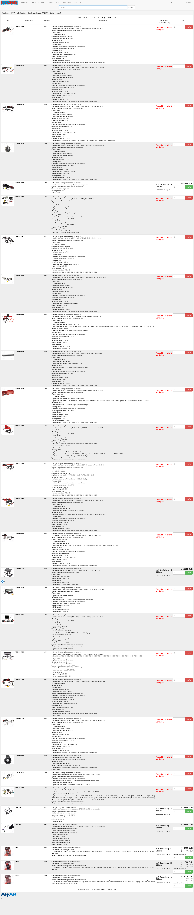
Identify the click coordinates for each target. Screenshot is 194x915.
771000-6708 (19, 679)
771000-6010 (19, 183)
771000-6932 (19, 755)
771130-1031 (19, 773)
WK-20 (17, 875)
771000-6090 (19, 533)
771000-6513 (19, 652)
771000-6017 (19, 236)
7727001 (18, 807)
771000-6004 (19, 26)
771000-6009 (19, 143)
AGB (57, 2)
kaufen (189, 27)
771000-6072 (19, 498)
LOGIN (188, 2)
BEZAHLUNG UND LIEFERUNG (42, 2)
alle (164, 23)
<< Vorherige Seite (97, 18)
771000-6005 (19, 65)
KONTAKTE (77, 2)
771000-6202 (19, 568)
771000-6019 (19, 275)
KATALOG (25, 2)
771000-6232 (19, 588)
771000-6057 (19, 389)
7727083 (18, 824)
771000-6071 (19, 463)
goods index (5, 898)
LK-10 (17, 847)
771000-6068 (19, 426)
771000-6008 (19, 104)
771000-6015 (19, 197)
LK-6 (17, 861)
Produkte (5, 13)
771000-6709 (19, 718)
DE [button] (172, 2)
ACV (13, 13)
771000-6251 (19, 615)
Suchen (130, 7)
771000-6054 (19, 351)
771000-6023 (19, 314)
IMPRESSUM (66, 2)
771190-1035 (19, 788)
